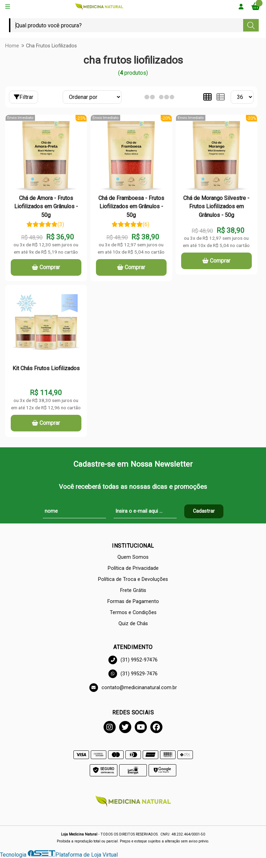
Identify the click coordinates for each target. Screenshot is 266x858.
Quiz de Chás (133, 624)
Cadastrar (204, 511)
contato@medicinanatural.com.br (133, 687)
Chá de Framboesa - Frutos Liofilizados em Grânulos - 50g (131, 206)
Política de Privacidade (133, 568)
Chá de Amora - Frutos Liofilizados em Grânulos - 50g (46, 206)
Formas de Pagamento (133, 601)
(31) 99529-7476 (133, 673)
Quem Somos (133, 557)
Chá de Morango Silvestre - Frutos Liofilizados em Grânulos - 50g (216, 206)
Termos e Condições (133, 612)
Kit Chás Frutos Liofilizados (46, 368)
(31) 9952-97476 (133, 660)
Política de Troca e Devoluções (133, 579)
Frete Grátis (133, 590)
